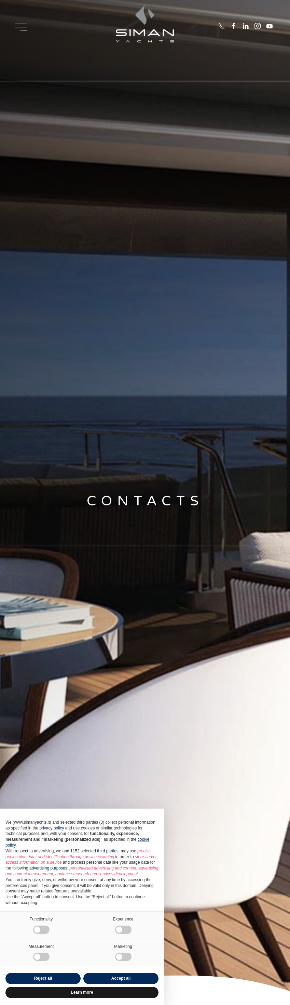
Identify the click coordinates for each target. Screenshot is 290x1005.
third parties (108, 851)
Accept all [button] (121, 978)
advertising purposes (48, 868)
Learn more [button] (82, 992)
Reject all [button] (43, 978)
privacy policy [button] (51, 828)
